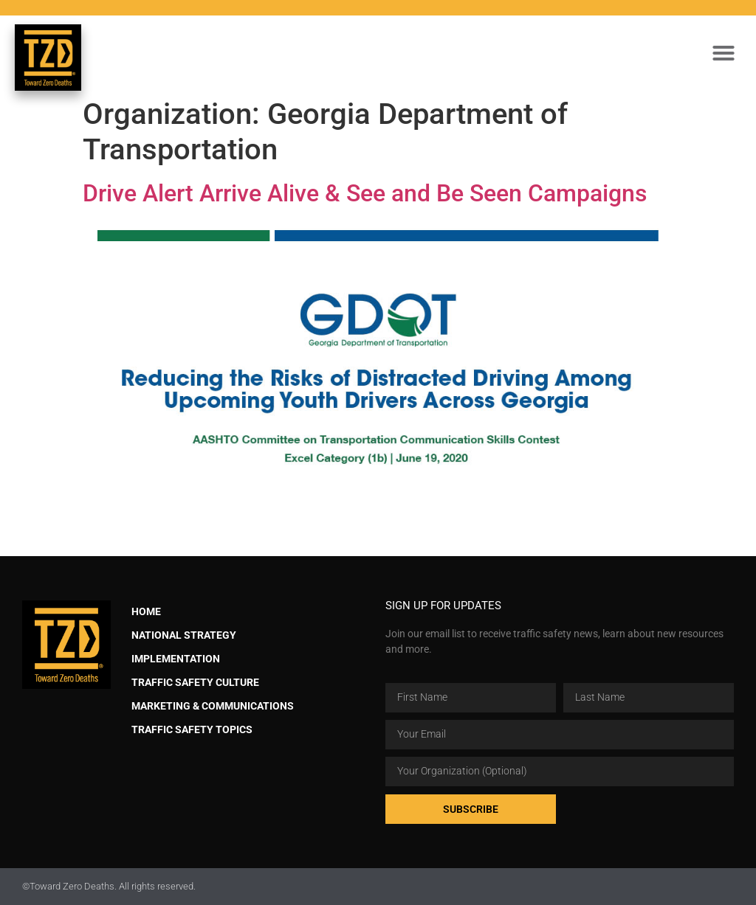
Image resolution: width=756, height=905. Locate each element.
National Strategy (183, 635)
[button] (723, 53)
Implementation (175, 659)
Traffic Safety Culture (195, 682)
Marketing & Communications (212, 706)
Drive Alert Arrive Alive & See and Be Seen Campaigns (365, 193)
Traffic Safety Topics (191, 730)
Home (146, 612)
